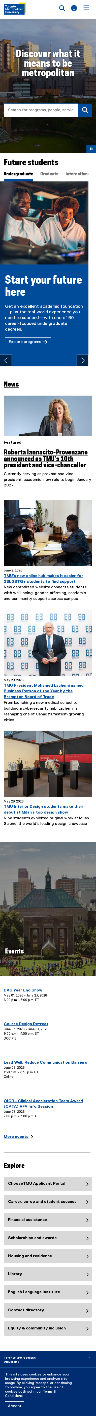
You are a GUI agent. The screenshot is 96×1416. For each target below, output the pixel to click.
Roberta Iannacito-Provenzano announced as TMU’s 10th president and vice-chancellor (46, 453)
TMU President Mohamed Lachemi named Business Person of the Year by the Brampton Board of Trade (44, 686)
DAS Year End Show (23, 985)
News (11, 379)
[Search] (85, 110)
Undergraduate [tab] (18, 174)
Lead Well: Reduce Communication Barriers (45, 1057)
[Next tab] (90, 355)
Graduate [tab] (49, 174)
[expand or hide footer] (89, 1352)
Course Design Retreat (26, 1018)
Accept (14, 1406)
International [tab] (78, 174)
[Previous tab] (6, 355)
